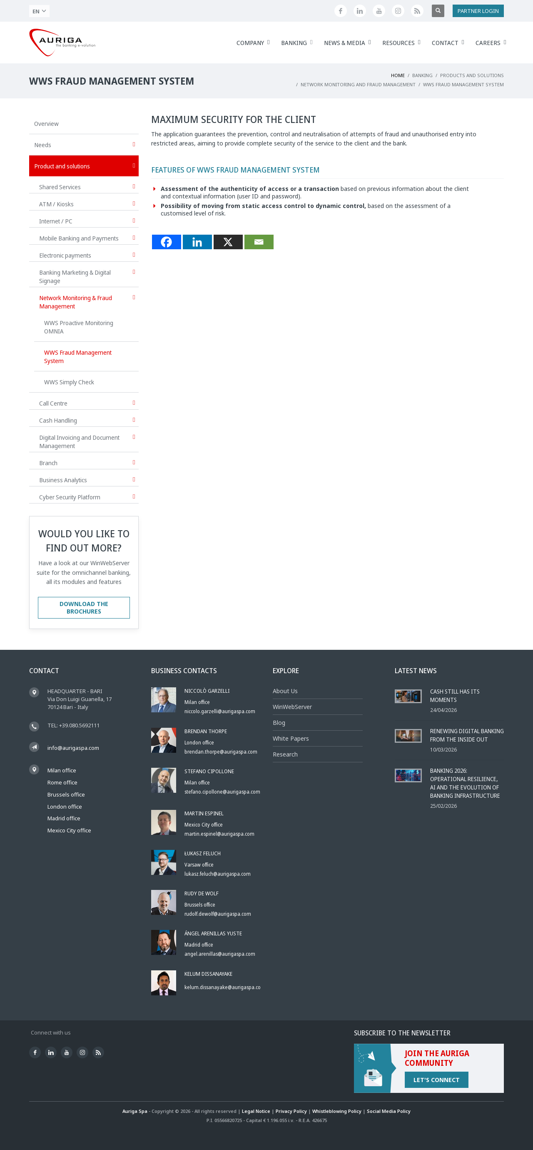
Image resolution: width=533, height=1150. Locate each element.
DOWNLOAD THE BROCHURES (84, 607)
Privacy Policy (291, 1111)
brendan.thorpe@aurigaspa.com (220, 751)
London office (64, 806)
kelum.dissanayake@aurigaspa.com (224, 987)
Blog (279, 723)
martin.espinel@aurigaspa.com (219, 833)
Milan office (61, 770)
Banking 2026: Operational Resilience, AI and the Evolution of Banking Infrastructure (465, 783)
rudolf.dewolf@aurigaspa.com (217, 913)
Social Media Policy (389, 1111)
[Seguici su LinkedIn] (360, 11)
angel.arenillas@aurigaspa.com (219, 953)
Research (285, 754)
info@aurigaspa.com (73, 748)
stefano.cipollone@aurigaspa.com (222, 791)
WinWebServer (292, 707)
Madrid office (63, 818)
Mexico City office (69, 830)
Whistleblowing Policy (336, 1111)
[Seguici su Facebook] (340, 11)
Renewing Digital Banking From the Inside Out (467, 735)
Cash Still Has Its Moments (455, 695)
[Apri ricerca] (438, 11)
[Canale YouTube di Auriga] (379, 11)
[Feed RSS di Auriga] (417, 11)
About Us (285, 691)
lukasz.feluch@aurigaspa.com (217, 873)
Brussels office (66, 794)
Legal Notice (256, 1111)
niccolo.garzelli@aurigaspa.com (219, 711)
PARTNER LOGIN (478, 11)
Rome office (62, 782)
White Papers (291, 738)
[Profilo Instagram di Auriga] (398, 11)
